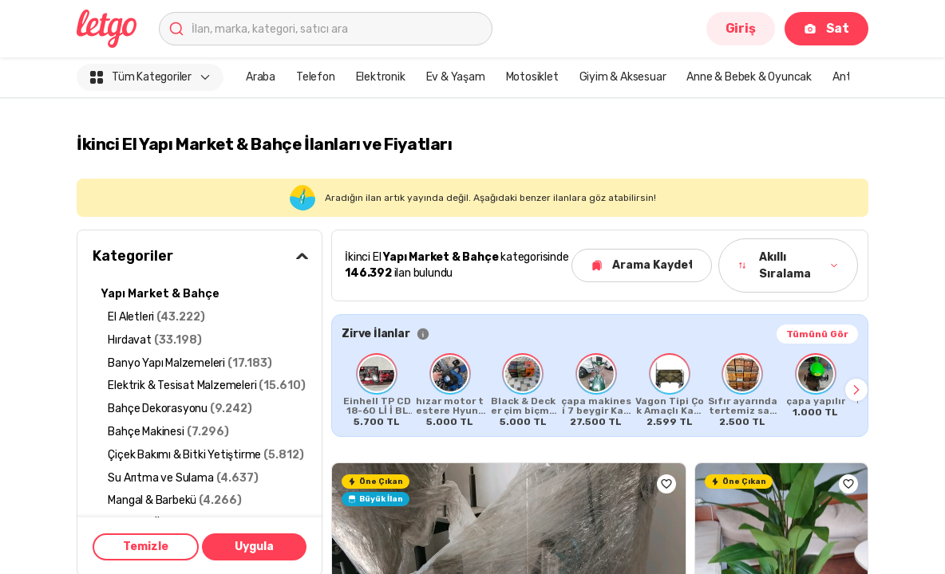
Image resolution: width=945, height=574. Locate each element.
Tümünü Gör (817, 334)
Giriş (741, 28)
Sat (826, 28)
